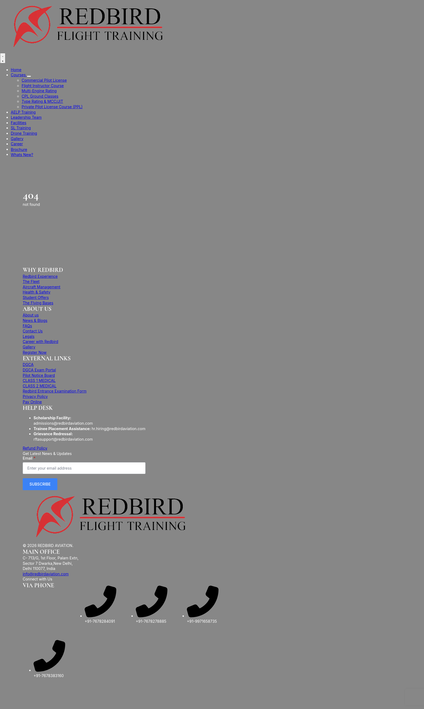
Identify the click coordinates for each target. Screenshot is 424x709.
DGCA (28, 364)
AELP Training (23, 112)
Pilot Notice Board (39, 375)
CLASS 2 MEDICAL (40, 386)
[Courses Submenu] (29, 76)
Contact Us (33, 331)
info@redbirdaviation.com (46, 574)
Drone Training (24, 133)
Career (17, 143)
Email (29, 458)
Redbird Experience (40, 276)
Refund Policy (35, 448)
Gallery (17, 138)
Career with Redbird (40, 341)
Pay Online (32, 402)
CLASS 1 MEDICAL (39, 380)
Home (16, 69)
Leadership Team (26, 117)
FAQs (27, 326)
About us (31, 315)
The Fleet (31, 281)
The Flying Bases (38, 303)
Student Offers (36, 297)
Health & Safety (36, 292)
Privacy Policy (35, 396)
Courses (19, 74)
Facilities (18, 122)
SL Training (21, 128)
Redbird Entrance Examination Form (55, 391)
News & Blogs (35, 320)
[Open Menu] (2, 58)
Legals (28, 336)
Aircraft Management (41, 287)
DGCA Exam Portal (39, 370)
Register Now (35, 352)
